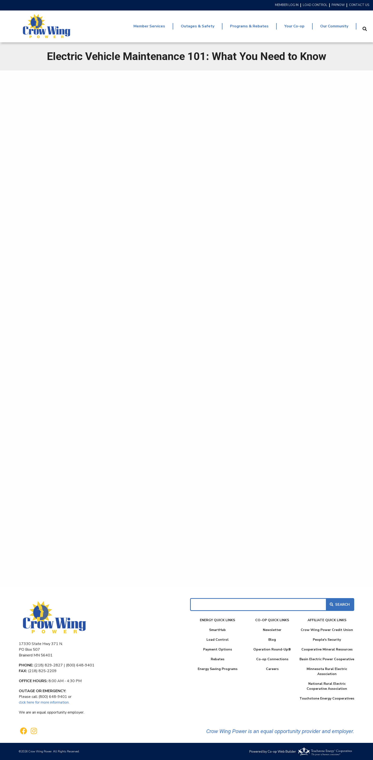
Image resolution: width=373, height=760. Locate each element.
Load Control (217, 639)
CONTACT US (359, 5)
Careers (272, 669)
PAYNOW (338, 5)
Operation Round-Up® (272, 649)
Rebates (217, 659)
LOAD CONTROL (315, 5)
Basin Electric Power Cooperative (326, 659)
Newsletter (272, 630)
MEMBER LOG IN (287, 5)
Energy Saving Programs (217, 669)
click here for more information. (44, 702)
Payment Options (217, 649)
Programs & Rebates (249, 26)
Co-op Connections (272, 659)
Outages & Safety (197, 26)
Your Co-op (294, 26)
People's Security (327, 639)
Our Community (334, 26)
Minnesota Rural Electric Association (327, 671)
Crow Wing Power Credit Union (327, 630)
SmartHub (217, 630)
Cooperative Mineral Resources (327, 649)
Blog (272, 639)
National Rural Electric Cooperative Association (327, 686)
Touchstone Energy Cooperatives (326, 698)
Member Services (149, 26)
